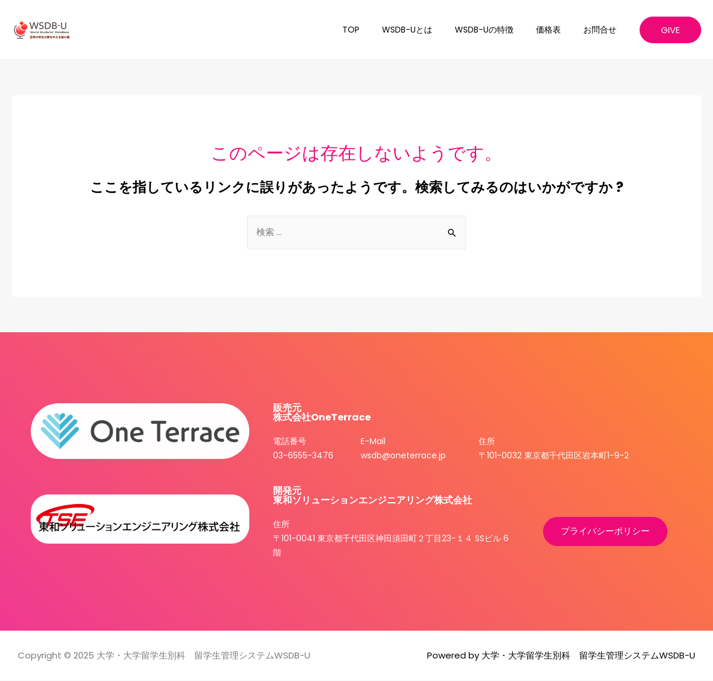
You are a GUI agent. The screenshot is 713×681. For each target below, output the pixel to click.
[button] (605, 532)
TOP (377, 30)
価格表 (557, 30)
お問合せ (602, 30)
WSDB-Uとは (428, 30)
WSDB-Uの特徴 (499, 30)
